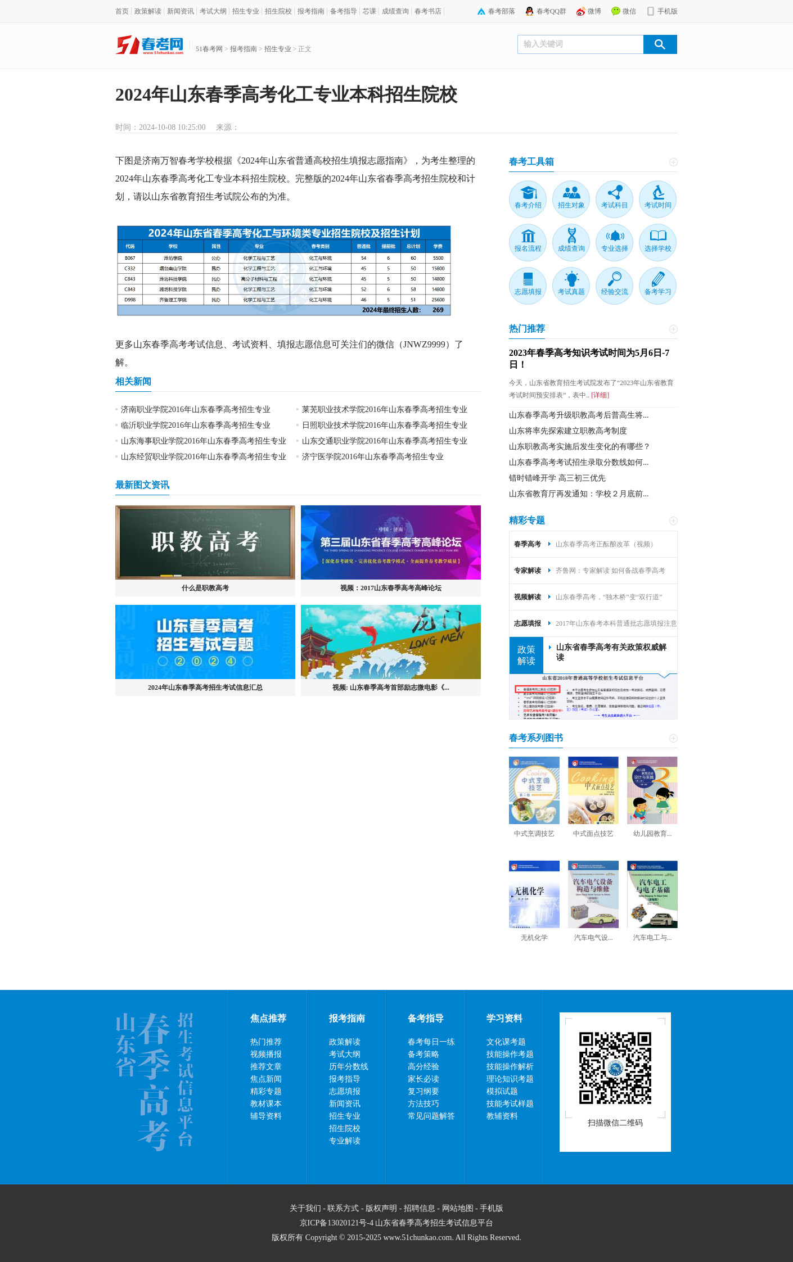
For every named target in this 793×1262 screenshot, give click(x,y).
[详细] (599, 395)
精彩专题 (527, 520)
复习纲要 (423, 1091)
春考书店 (427, 11)
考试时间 (658, 205)
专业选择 (614, 248)
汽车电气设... (593, 938)
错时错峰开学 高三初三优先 (557, 478)
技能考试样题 (510, 1104)
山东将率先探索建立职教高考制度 (568, 431)
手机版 (667, 11)
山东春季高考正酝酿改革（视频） (606, 544)
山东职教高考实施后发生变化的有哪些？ (580, 446)
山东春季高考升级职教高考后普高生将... (579, 415)
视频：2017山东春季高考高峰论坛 (390, 588)
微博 (594, 11)
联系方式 (343, 1208)
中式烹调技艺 (534, 834)
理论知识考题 (510, 1079)
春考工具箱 (531, 161)
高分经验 (423, 1066)
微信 (629, 11)
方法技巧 (423, 1104)
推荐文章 (266, 1066)
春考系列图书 (536, 738)
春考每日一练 (431, 1042)
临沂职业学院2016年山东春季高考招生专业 (196, 425)
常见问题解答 (431, 1116)
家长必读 (423, 1079)
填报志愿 (295, 344)
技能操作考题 (510, 1054)
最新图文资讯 (142, 485)
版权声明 (381, 1208)
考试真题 (571, 292)
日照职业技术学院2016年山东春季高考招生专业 (384, 425)
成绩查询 (395, 11)
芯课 (369, 11)
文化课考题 (506, 1042)
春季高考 (178, 178)
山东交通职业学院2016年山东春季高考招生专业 (384, 441)
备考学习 (658, 292)
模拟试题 (502, 1091)
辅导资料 (266, 1116)
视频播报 (266, 1054)
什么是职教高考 (205, 588)
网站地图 (458, 1208)
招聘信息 (419, 1208)
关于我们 (305, 1208)
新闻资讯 (180, 11)
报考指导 (345, 1079)
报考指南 (311, 11)
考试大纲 (213, 11)
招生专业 (245, 11)
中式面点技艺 (593, 834)
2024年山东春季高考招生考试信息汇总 (205, 687)
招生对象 (571, 205)
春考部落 (501, 11)
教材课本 (266, 1104)
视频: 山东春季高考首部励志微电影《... (390, 687)
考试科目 (614, 205)
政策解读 (147, 11)
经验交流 (614, 292)
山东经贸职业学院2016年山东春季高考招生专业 (203, 457)
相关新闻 (133, 381)
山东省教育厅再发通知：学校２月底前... (579, 494)
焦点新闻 (266, 1079)
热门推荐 (527, 328)
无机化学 (534, 938)
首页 (122, 11)
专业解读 (345, 1141)
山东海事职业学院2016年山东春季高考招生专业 (203, 441)
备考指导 (343, 11)
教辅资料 (502, 1116)
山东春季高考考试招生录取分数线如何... (579, 462)
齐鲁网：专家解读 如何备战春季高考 (610, 571)
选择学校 (658, 248)
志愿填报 (528, 292)
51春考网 (209, 49)
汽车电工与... (652, 938)
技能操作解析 (510, 1066)
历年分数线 (348, 1066)
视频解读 (527, 597)
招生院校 (278, 11)
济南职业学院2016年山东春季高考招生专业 (196, 409)
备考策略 (423, 1054)
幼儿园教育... (652, 834)
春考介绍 (528, 205)
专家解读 (527, 571)
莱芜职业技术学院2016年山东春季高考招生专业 (384, 409)
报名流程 (528, 248)
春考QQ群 (551, 11)
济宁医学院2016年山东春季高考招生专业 (373, 457)
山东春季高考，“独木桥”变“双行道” (609, 597)
